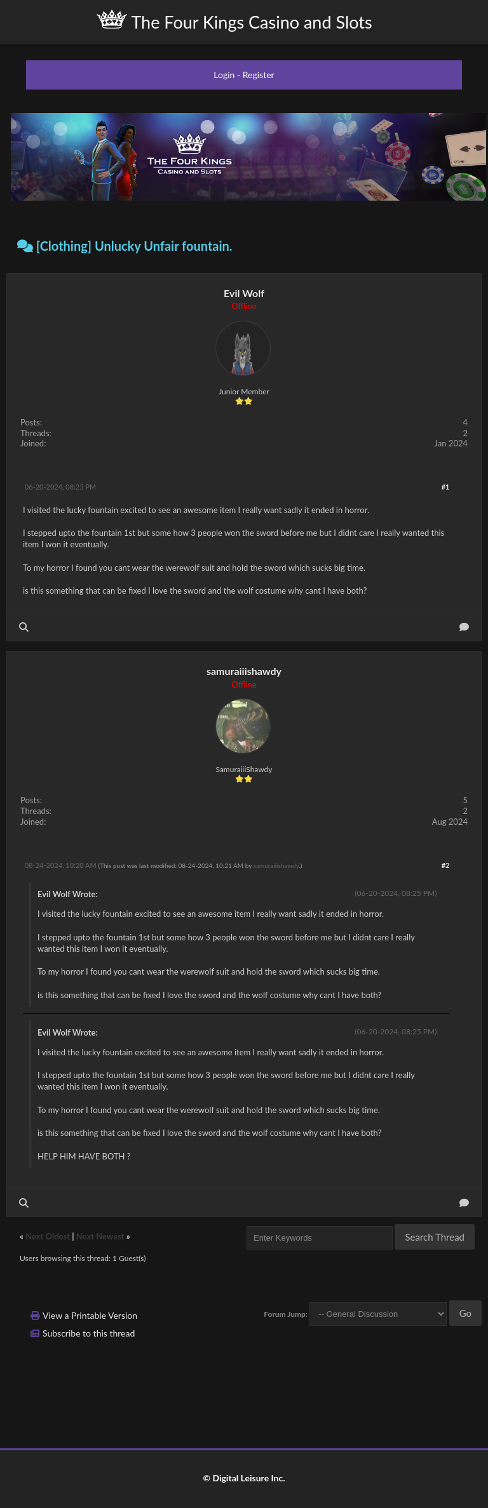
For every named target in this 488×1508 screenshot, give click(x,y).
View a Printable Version (90, 1315)
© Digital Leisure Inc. (244, 1477)
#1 (446, 487)
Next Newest (100, 1236)
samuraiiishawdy (244, 671)
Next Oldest (47, 1236)
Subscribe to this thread (89, 1333)
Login (224, 74)
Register (258, 74)
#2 (446, 865)
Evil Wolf (244, 293)
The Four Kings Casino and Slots (234, 21)
